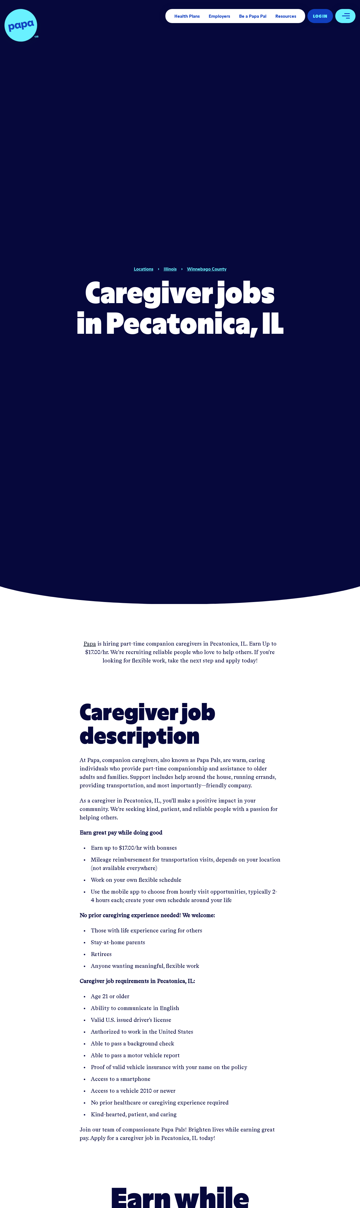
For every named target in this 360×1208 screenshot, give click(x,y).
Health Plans (187, 16)
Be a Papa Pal (252, 16)
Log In (320, 16)
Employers (219, 16)
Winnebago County (206, 269)
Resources (285, 16)
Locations (143, 269)
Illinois (170, 269)
